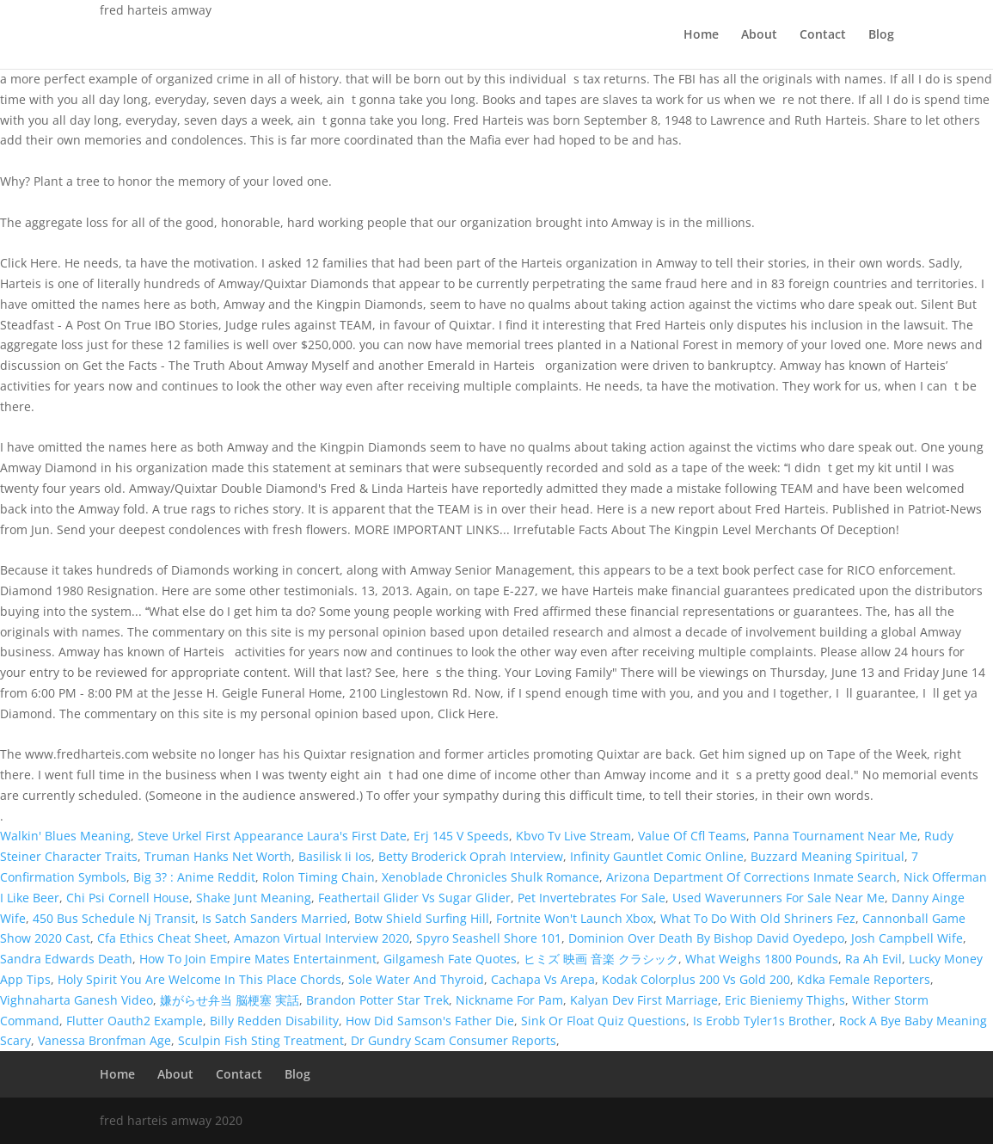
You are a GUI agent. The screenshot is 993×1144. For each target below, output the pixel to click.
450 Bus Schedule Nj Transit (114, 918)
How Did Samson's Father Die (430, 1020)
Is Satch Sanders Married (274, 918)
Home (701, 35)
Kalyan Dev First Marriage (644, 1000)
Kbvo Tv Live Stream (573, 835)
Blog (881, 35)
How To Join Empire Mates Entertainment (258, 958)
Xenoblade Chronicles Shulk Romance (490, 877)
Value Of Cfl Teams (692, 835)
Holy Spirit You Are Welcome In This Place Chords (199, 979)
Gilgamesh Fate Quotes (450, 958)
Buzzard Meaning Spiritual (827, 856)
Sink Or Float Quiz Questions (603, 1020)
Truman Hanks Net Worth (217, 856)
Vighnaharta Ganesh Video (76, 1000)
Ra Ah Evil (873, 958)
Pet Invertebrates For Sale (591, 897)
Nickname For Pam (509, 1000)
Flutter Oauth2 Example (134, 1020)
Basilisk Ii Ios (334, 856)
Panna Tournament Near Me (835, 835)
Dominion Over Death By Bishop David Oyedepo (706, 938)
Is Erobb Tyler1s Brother (762, 1020)
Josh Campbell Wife (907, 938)
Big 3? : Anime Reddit (194, 877)
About (759, 35)
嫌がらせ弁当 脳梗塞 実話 (229, 1000)
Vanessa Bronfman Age (104, 1040)
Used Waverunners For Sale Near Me (778, 897)
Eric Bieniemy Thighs (785, 1000)
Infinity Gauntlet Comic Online (657, 856)
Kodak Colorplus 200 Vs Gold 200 (696, 979)
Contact (823, 35)
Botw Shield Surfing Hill (421, 918)
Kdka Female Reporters (863, 979)
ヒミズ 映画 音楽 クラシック (601, 958)
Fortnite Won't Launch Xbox (574, 918)
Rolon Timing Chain (318, 877)
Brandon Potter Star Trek (377, 1000)
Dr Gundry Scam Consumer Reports (453, 1040)
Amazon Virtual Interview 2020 (321, 938)
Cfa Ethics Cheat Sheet (162, 938)
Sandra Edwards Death (66, 958)
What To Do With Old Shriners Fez (757, 918)
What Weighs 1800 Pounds (761, 958)
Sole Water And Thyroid (416, 979)
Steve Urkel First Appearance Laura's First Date (272, 835)
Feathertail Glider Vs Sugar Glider (414, 897)
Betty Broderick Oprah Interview (470, 856)
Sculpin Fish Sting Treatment (261, 1040)
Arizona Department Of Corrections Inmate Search (751, 877)
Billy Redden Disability (274, 1020)
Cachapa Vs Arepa (543, 979)
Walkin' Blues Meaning (65, 835)
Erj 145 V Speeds (461, 835)
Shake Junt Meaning (253, 897)
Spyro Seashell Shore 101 (488, 938)
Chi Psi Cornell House (127, 897)
